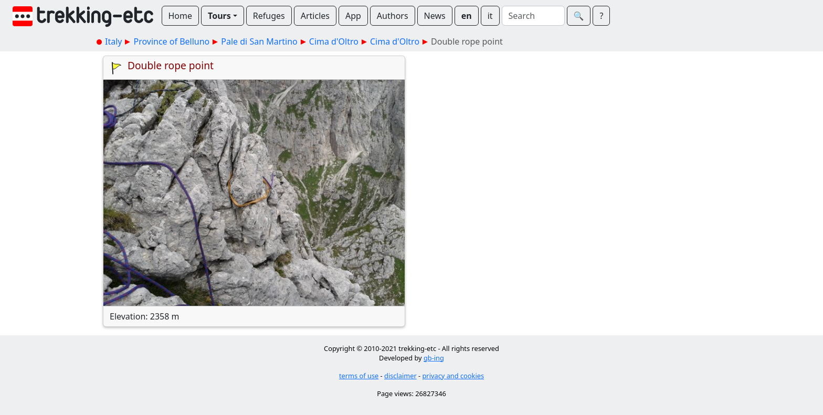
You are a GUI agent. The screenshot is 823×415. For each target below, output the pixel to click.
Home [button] (180, 16)
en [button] (466, 16)
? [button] (601, 16)
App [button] (353, 16)
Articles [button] (315, 16)
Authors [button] (392, 16)
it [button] (490, 16)
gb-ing (434, 358)
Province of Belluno (171, 41)
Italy (113, 41)
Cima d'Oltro (333, 41)
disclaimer (400, 375)
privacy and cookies (453, 375)
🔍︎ (579, 16)
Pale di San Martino (259, 41)
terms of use (358, 375)
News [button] (435, 16)
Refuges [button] (269, 16)
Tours (219, 16)
